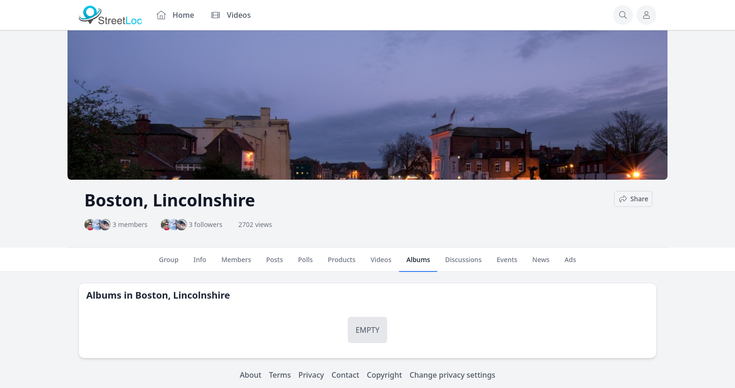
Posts (275, 263)
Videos (381, 263)
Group (168, 263)
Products (341, 263)
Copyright (384, 375)
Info (200, 263)
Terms (280, 375)
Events (507, 263)
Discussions (463, 263)
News (541, 263)
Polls (305, 263)
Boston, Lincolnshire (182, 295)
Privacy (311, 375)
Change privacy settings (452, 375)
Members (236, 263)
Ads (570, 263)
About (250, 375)
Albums (418, 263)
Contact (345, 375)
